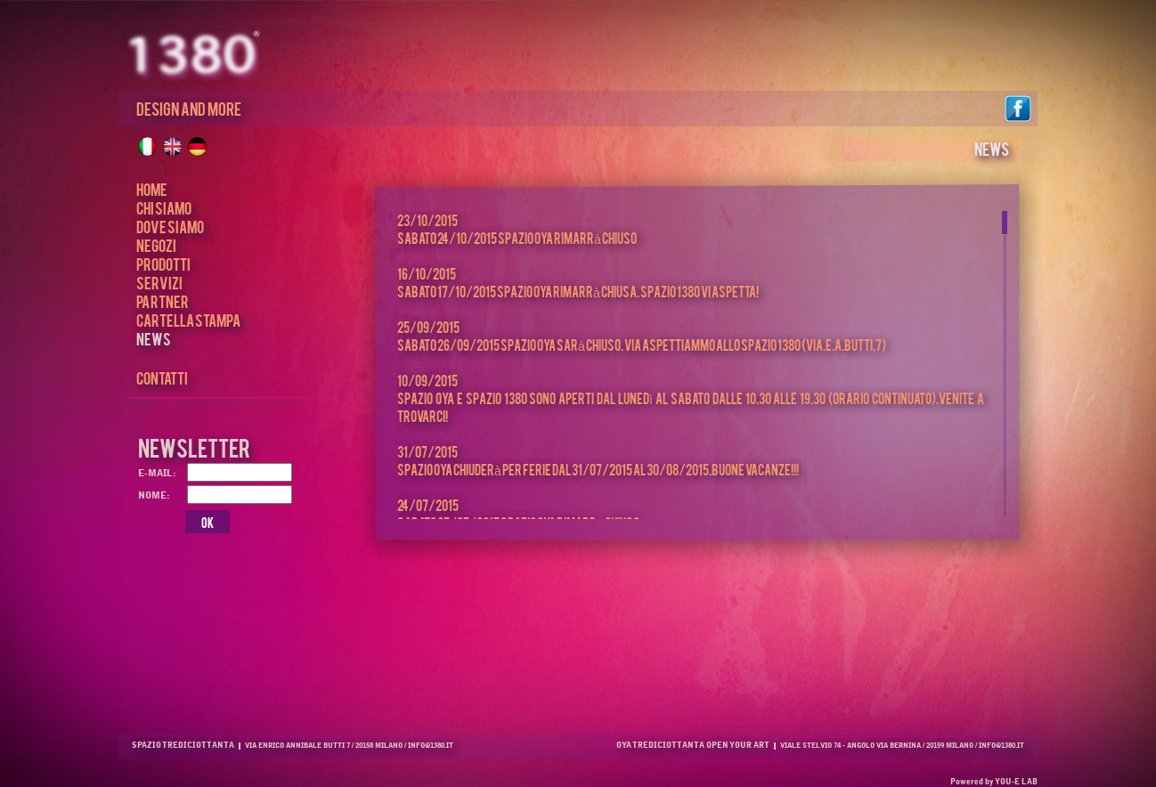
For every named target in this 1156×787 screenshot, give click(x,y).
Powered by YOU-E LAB (994, 782)
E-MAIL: (157, 474)
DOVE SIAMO (170, 225)
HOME (151, 188)
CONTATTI (162, 377)
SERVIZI (159, 281)
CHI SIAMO (163, 207)
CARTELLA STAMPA (188, 319)
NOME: (156, 496)
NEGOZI (156, 244)
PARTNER (162, 300)
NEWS (153, 338)
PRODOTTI (163, 263)
